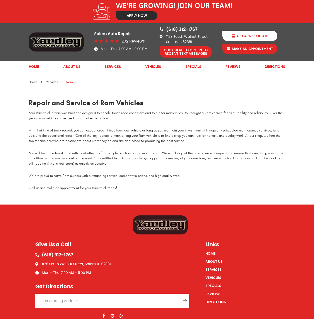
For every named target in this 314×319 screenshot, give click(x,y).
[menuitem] (34, 66)
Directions (275, 66)
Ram (69, 82)
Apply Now (137, 15)
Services (113, 66)
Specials (193, 66)
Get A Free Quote (252, 36)
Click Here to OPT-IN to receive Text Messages (186, 51)
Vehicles (153, 66)
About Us (71, 66)
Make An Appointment (252, 49)
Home (34, 66)
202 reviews (133, 41)
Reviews (233, 66)
